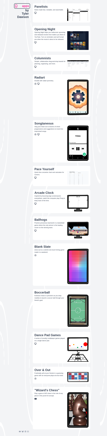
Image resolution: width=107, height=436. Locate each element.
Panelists (41, 6)
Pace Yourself (44, 169)
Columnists (42, 58)
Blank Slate (42, 246)
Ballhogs (40, 219)
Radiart (39, 77)
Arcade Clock (44, 192)
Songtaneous (44, 123)
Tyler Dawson (23, 15)
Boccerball (42, 292)
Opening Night (44, 29)
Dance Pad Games (47, 335)
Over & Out (42, 370)
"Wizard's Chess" (46, 390)
